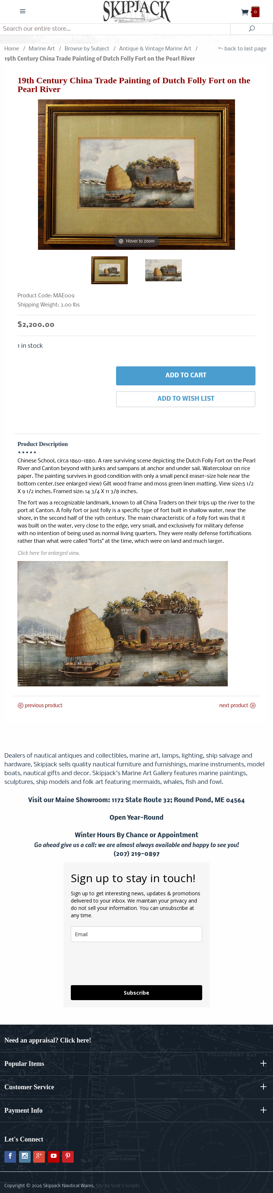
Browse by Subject (87, 49)
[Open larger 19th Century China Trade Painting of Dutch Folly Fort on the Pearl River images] (136, 174)
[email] (136, 934)
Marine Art (42, 49)
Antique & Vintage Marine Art (155, 49)
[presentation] (126, 963)
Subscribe (136, 992)
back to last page (242, 49)
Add (185, 375)
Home (11, 49)
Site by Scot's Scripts (117, 1186)
